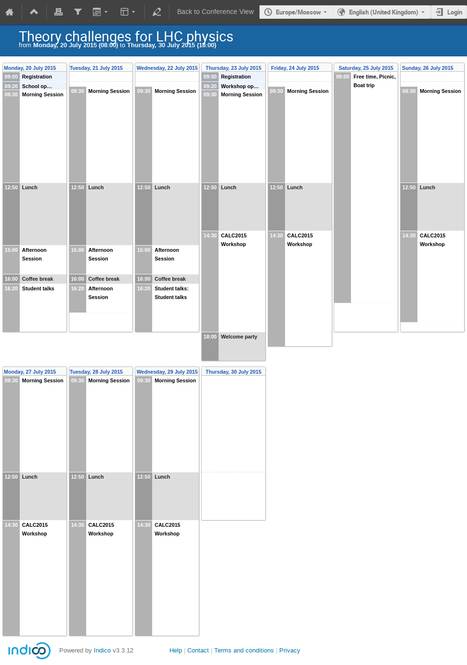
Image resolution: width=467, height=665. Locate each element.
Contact (198, 650)
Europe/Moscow (298, 12)
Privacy (289, 650)
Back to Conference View (215, 11)
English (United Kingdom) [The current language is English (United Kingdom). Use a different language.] (383, 12)
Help (175, 650)
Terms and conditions (244, 650)
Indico (102, 650)
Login (454, 12)
